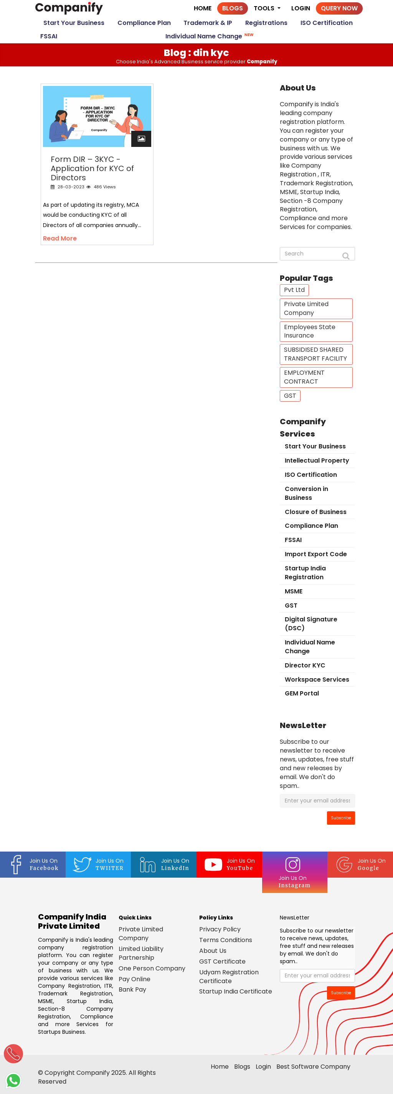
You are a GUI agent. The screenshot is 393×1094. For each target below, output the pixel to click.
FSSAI (48, 36)
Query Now (339, 8)
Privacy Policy (220, 929)
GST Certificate (222, 961)
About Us (212, 950)
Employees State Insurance (309, 331)
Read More (60, 238)
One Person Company (152, 968)
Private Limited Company (306, 308)
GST (290, 395)
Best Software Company (313, 1066)
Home (202, 8)
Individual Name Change (210, 36)
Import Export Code (316, 554)
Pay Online (134, 979)
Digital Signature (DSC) (311, 624)
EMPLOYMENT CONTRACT (304, 377)
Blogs (232, 8)
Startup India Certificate (235, 991)
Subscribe (341, 818)
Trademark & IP (207, 22)
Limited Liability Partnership (141, 953)
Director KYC (305, 665)
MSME (293, 591)
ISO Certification (327, 22)
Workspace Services (317, 679)
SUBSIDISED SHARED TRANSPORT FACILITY (315, 354)
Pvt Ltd (294, 289)
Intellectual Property (317, 460)
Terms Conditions (225, 940)
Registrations (266, 22)
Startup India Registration (305, 573)
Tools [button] (265, 9)
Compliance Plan (144, 22)
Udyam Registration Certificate (229, 976)
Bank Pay (132, 989)
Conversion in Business (306, 493)
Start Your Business (73, 22)
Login (300, 8)
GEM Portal (302, 693)
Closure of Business (316, 511)
